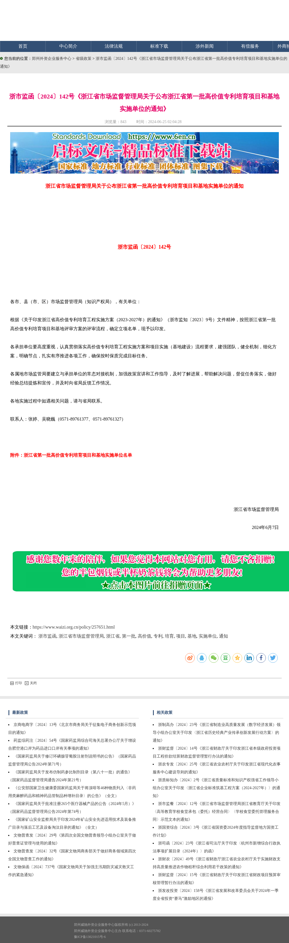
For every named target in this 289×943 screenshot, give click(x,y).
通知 (223, 636)
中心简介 (68, 46)
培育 (169, 636)
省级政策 (84, 58)
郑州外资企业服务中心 (51, 58)
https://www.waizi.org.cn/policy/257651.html (74, 627)
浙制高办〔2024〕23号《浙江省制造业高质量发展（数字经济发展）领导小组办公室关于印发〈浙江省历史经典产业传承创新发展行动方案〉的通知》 (217, 733)
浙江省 (113, 636)
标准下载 (159, 46)
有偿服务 (250, 46)
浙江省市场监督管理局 (81, 636)
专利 (158, 636)
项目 (180, 636)
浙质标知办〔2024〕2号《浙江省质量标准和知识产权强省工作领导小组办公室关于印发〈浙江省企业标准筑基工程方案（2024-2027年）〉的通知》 (217, 788)
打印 (16, 683)
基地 (191, 636)
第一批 (128, 636)
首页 (22, 46)
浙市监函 (47, 636)
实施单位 (208, 636)
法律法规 (114, 46)
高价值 (144, 636)
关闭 (31, 683)
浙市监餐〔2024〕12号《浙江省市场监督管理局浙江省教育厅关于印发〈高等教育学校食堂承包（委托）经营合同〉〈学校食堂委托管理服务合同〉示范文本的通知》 (217, 812)
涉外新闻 (205, 46)
